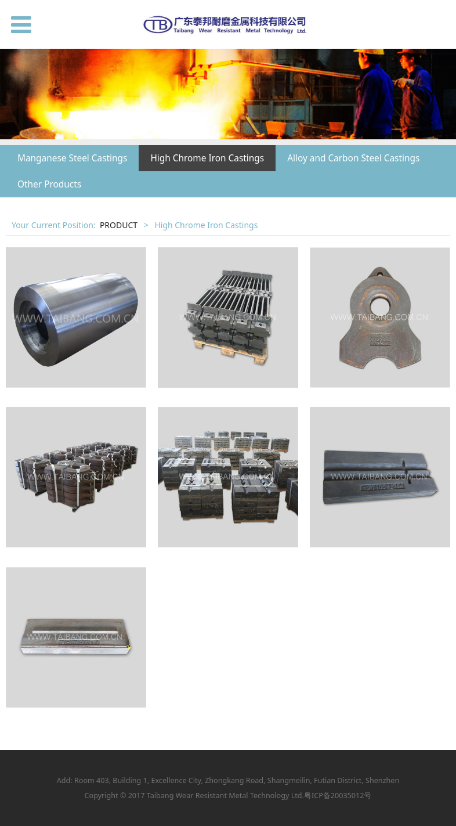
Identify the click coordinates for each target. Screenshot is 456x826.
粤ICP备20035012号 (337, 795)
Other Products (49, 184)
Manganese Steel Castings (72, 158)
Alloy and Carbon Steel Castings (353, 158)
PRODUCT (118, 224)
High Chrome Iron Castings (207, 158)
